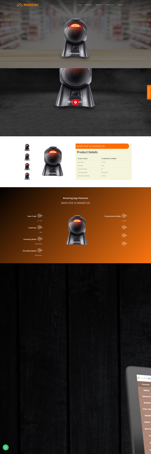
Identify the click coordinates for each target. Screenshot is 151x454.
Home (79, 4)
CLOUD (120, 4)
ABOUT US (99, 4)
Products (88, 4)
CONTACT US (110, 4)
